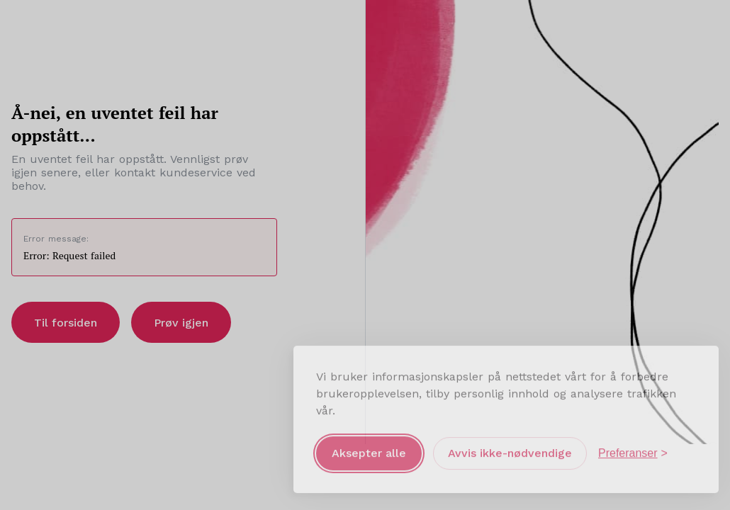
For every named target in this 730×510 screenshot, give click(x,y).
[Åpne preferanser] (633, 451)
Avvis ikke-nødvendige (510, 451)
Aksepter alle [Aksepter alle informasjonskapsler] (369, 451)
